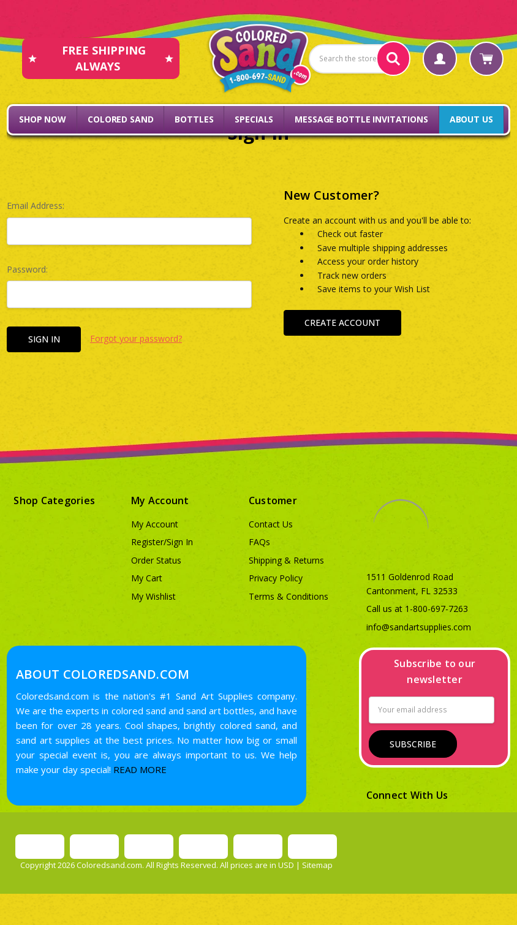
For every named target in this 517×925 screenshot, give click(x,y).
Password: (27, 269)
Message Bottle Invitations (361, 119)
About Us (471, 119)
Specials (254, 119)
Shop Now (42, 119)
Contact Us (271, 524)
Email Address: (35, 205)
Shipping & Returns (286, 560)
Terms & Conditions (288, 596)
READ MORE (140, 769)
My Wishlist (153, 596)
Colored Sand (120, 119)
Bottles (194, 119)
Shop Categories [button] (54, 500)
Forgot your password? (136, 338)
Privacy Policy (276, 578)
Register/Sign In (162, 542)
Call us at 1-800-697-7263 (417, 608)
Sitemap (317, 864)
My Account (154, 524)
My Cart (146, 578)
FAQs (259, 542)
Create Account (342, 322)
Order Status (156, 560)
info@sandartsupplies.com (418, 627)
